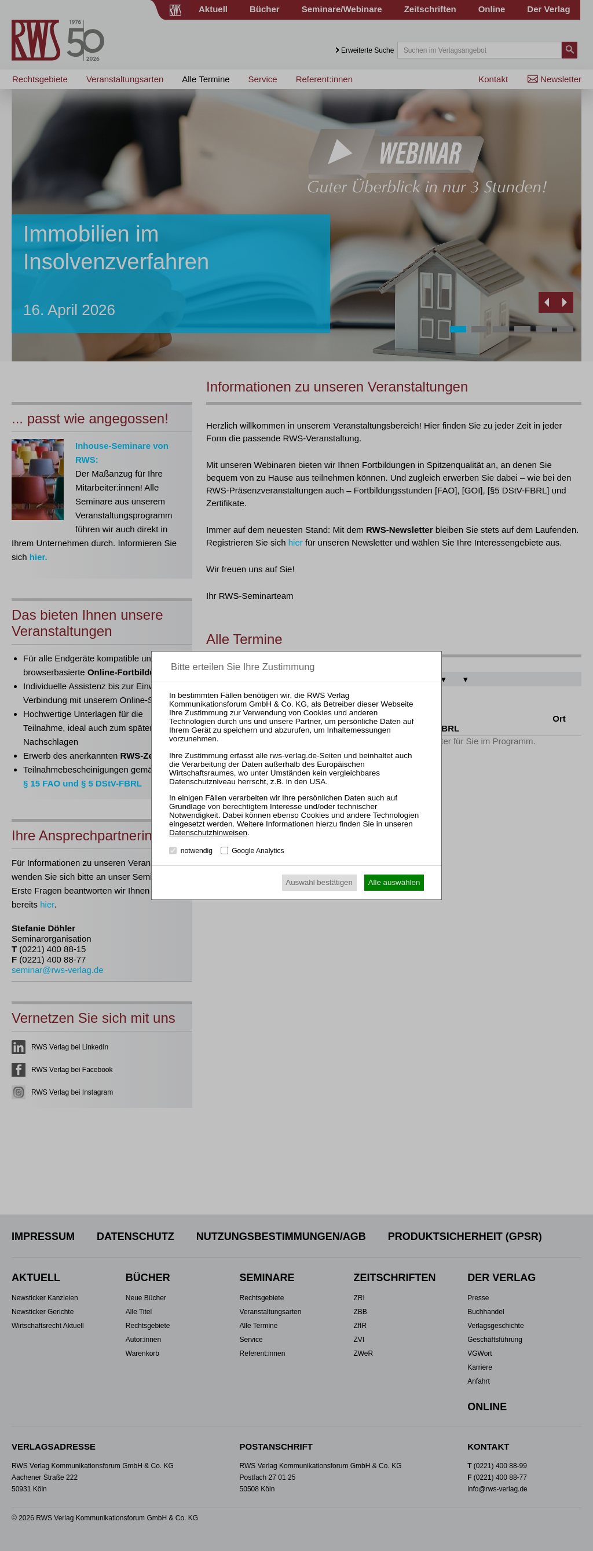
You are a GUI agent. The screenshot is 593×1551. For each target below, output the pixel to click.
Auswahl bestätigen (319, 882)
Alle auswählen (394, 882)
